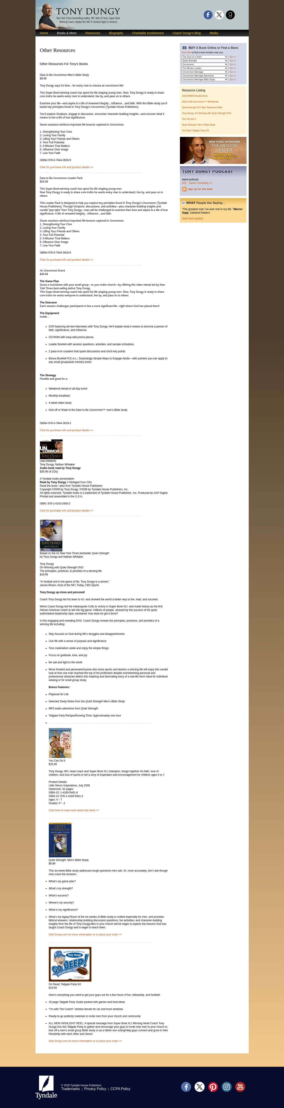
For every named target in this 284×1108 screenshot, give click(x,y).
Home (44, 33)
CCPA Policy (120, 1089)
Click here (186, 52)
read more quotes (192, 218)
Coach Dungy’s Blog (187, 33)
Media (214, 33)
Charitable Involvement (148, 33)
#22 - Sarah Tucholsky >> (197, 183)
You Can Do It (189, 119)
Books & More (67, 33)
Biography (116, 33)
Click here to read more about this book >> (74, 810)
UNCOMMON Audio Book (194, 96)
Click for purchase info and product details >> (66, 167)
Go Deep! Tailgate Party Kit (195, 130)
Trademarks (70, 1089)
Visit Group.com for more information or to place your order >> (85, 934)
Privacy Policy (95, 1089)
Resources (92, 33)
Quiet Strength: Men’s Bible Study (198, 125)
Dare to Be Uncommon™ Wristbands (200, 101)
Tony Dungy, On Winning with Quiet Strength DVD (206, 113)
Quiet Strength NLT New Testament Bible (202, 107)
